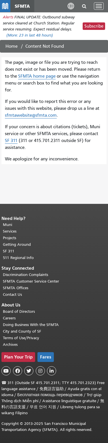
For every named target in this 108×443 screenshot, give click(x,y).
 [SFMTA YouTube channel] (6, 371)
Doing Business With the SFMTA (31, 324)
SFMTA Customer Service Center (31, 281)
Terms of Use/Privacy (21, 337)
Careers (9, 318)
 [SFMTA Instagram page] (40, 371)
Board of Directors (19, 311)
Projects (9, 237)
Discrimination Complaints (25, 274)
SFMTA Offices (15, 287)
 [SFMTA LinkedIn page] (52, 371)
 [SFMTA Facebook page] (17, 371)
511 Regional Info (18, 257)
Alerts (8, 17)
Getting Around (17, 244)
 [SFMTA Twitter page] (28, 371)
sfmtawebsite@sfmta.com (31, 115)
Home (11, 46)
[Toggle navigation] (99, 6)
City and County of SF (22, 331)
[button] (71, 6)
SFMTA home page (37, 76)
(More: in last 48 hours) (29, 35)
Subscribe (93, 26)
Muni (7, 224)
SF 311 (11, 140)
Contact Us (12, 294)
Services (9, 231)
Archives (10, 344)
